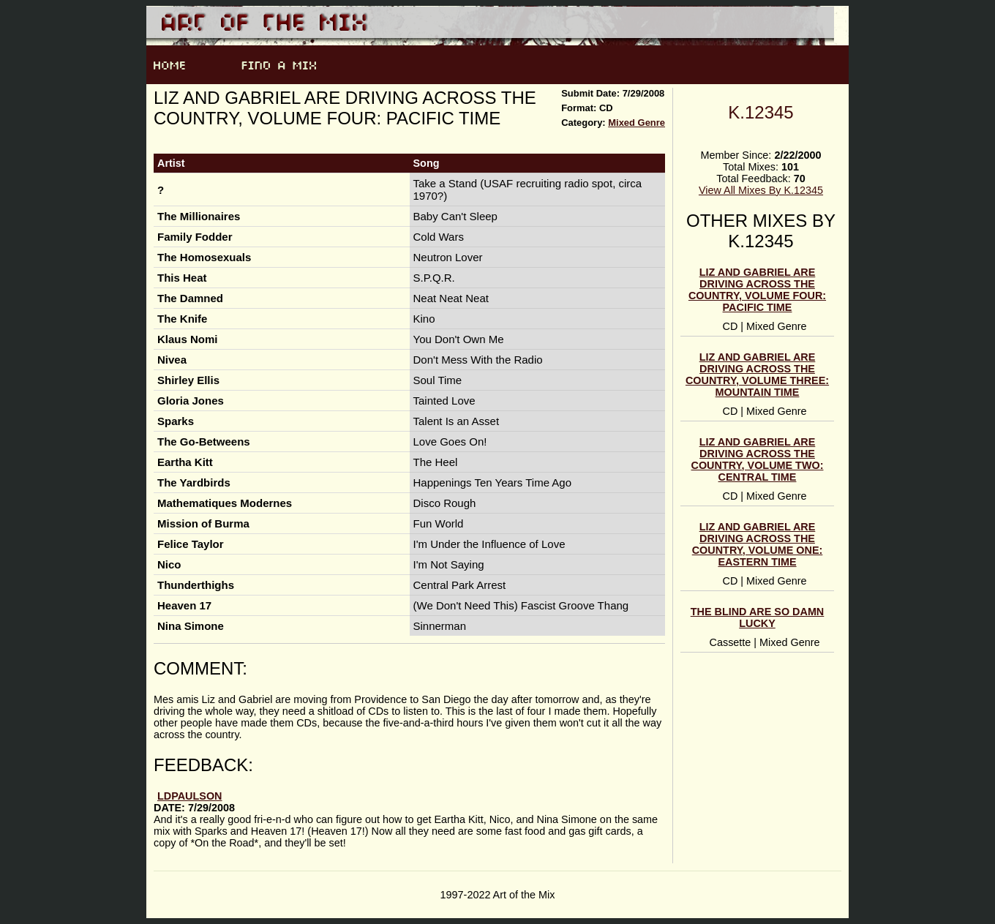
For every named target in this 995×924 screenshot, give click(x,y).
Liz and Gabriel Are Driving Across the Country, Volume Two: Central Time (757, 459)
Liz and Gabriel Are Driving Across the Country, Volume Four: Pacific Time (757, 289)
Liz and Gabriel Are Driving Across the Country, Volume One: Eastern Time (757, 544)
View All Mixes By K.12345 (761, 190)
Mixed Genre (636, 122)
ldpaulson (189, 796)
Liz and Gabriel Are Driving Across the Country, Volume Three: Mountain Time (757, 374)
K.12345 (760, 112)
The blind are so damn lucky (758, 617)
